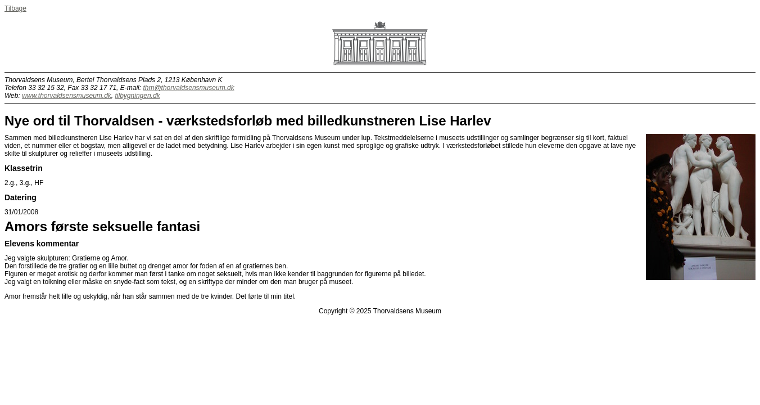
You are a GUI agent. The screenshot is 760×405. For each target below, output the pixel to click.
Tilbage (15, 8)
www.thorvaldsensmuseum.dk (66, 96)
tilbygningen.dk (137, 96)
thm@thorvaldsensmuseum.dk (188, 88)
